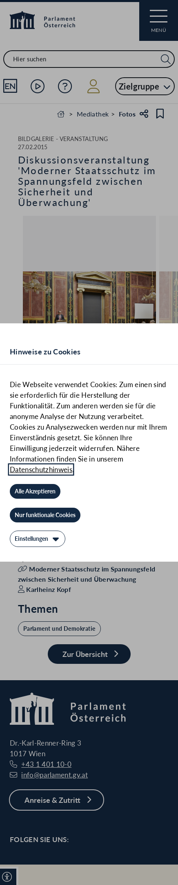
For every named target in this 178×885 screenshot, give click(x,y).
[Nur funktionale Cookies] (45, 515)
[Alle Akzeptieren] (35, 491)
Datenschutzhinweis (41, 469)
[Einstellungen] (37, 539)
